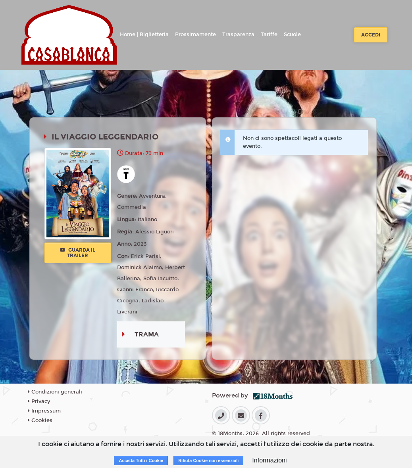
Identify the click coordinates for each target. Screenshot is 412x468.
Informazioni (269, 460)
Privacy (39, 401)
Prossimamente (195, 34)
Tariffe (269, 34)
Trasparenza (238, 34)
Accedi (370, 35)
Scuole (292, 34)
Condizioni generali (55, 392)
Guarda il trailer (77, 252)
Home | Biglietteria (144, 34)
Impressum (44, 411)
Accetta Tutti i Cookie (141, 460)
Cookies (40, 420)
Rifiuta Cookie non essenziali (208, 460)
